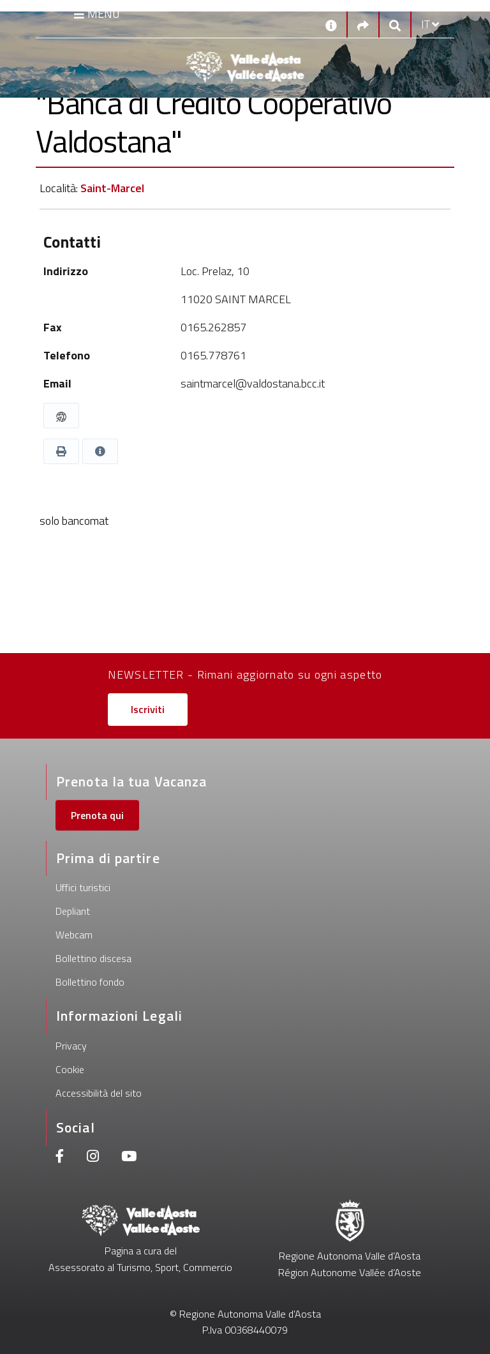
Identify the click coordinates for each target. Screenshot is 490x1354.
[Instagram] (93, 1158)
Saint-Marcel (112, 188)
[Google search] (395, 24)
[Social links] (363, 24)
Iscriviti (148, 709)
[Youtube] (129, 1158)
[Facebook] (60, 1158)
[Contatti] (331, 24)
